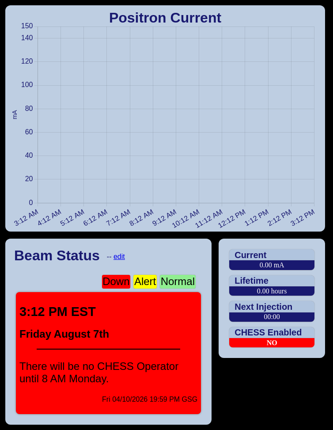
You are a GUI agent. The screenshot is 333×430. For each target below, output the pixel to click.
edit (119, 256)
